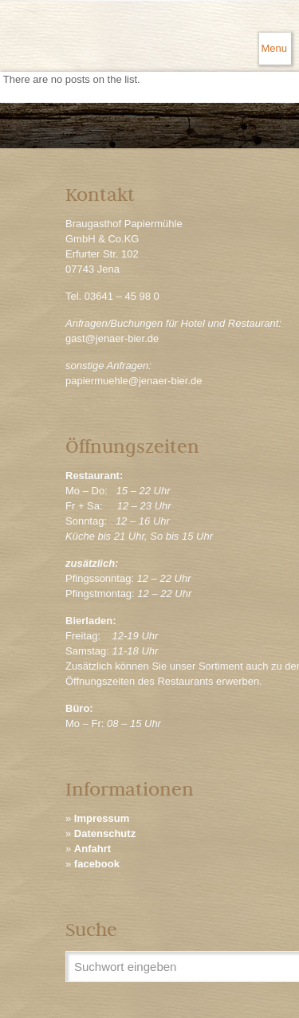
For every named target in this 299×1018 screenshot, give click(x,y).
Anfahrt (92, 849)
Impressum (101, 818)
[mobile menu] (275, 49)
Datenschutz (105, 833)
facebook (97, 864)
